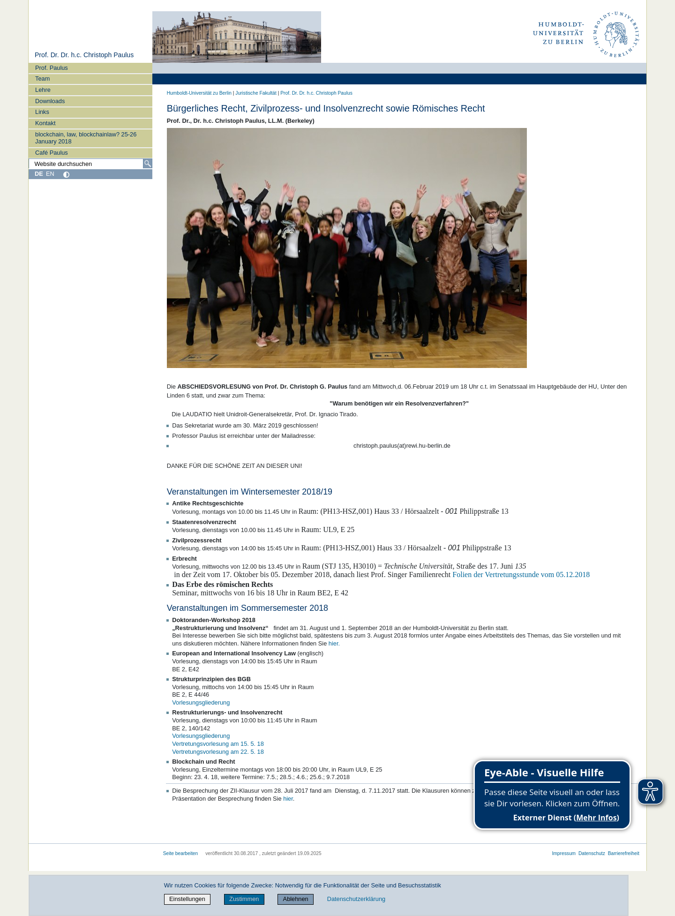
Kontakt (45, 123)
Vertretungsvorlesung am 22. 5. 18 (218, 751)
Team (42, 78)
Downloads (50, 101)
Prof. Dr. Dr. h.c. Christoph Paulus (84, 55)
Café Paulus (51, 152)
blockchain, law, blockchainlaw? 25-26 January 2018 (85, 138)
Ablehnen (295, 898)
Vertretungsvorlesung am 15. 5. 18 (218, 743)
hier (288, 798)
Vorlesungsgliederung (201, 702)
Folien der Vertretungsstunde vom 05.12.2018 (521, 574)
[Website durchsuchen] (90, 163)
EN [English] (50, 173)
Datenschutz (591, 853)
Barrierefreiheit (623, 853)
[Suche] (147, 163)
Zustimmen (244, 898)
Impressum (564, 853)
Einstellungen (187, 898)
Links (42, 111)
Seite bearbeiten (180, 853)
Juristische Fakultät (256, 93)
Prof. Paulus (51, 67)
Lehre (43, 89)
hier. (334, 643)
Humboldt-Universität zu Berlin (199, 93)
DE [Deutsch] (39, 173)
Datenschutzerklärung (356, 898)
